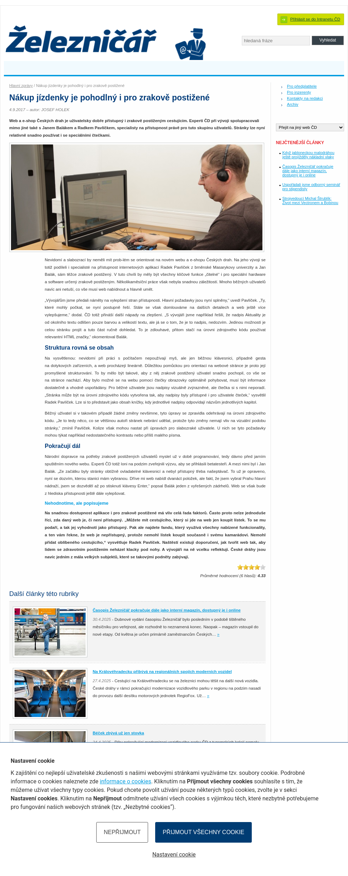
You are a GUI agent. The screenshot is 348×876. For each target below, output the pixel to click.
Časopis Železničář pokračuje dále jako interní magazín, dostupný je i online (307, 170)
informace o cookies (125, 781)
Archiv (292, 104)
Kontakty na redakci (305, 98)
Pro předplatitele (302, 86)
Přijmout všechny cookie (203, 832)
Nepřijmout (122, 832)
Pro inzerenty (299, 92)
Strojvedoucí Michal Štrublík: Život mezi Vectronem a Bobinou (310, 200)
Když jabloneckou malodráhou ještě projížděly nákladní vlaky (308, 154)
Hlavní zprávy (21, 85)
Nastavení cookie (174, 854)
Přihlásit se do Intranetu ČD (315, 19)
